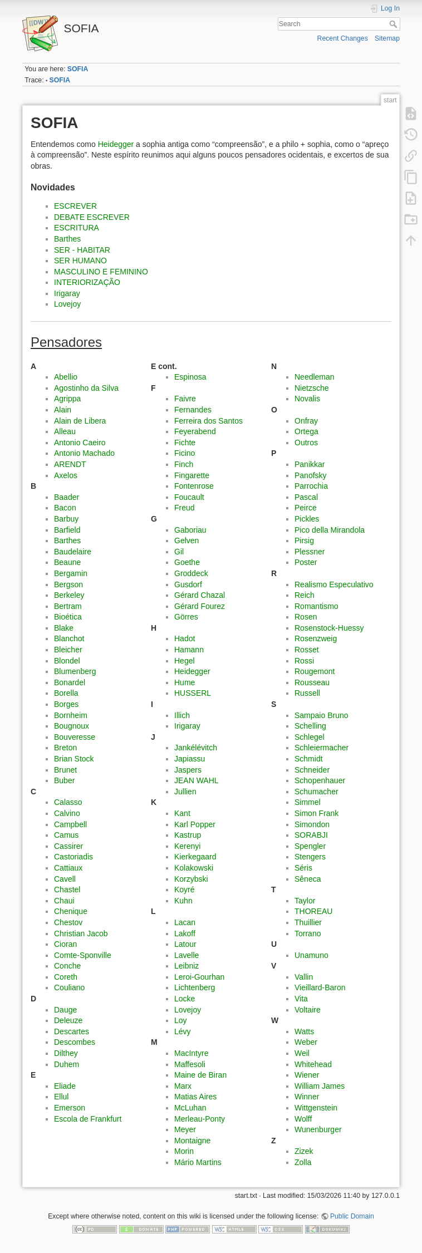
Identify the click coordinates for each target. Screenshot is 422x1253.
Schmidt (309, 758)
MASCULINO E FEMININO (101, 271)
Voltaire (308, 1009)
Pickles (307, 518)
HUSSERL (192, 693)
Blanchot (69, 638)
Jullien (185, 791)
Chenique (70, 911)
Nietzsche (311, 388)
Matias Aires (195, 1096)
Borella (66, 693)
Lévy (182, 1031)
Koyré (184, 889)
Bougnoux (71, 725)
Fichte (184, 442)
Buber (64, 780)
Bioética (68, 616)
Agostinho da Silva (86, 388)
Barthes (67, 238)
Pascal (306, 497)
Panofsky (311, 475)
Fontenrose (194, 485)
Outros (306, 442)
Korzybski (191, 878)
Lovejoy (67, 303)
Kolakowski (193, 867)
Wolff (303, 1118)
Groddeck (191, 573)
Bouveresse (74, 737)
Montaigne (192, 1140)
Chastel (67, 889)
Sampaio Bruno (322, 715)
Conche (67, 965)
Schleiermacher (322, 747)
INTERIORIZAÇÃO (87, 282)
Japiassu (189, 758)
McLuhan (190, 1107)
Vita (301, 998)
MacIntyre (191, 1053)
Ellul (61, 1096)
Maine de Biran (200, 1074)
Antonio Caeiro (80, 442)
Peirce (306, 507)
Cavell (65, 878)
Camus (66, 835)
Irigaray (67, 293)
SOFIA (77, 69)
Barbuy (66, 518)
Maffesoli (189, 1064)
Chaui (64, 900)
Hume (184, 682)
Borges (66, 704)
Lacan (184, 922)
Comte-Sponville (82, 955)
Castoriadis (73, 856)
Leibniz (186, 965)
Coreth (65, 976)
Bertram (68, 606)
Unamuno (311, 955)
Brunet (65, 769)
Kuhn (183, 900)
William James (320, 1086)
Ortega (306, 431)
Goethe (187, 562)
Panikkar (310, 464)
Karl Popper (194, 824)
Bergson (68, 584)
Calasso (68, 802)
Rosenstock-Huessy (329, 627)
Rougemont (315, 671)
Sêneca (308, 878)
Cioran (65, 944)
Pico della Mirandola (330, 529)
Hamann (189, 649)
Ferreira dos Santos (208, 420)
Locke (184, 998)
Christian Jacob (81, 933)
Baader (66, 497)
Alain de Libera (80, 420)
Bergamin (70, 573)
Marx (183, 1086)
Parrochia (311, 485)
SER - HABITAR (82, 249)
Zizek (304, 1151)
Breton (65, 747)
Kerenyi (187, 846)
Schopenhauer (320, 780)
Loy (180, 1020)
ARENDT (70, 464)
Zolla (303, 1162)
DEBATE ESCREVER (92, 217)
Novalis (307, 398)
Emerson (69, 1107)
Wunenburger (318, 1129)
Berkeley (69, 595)
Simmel (308, 802)
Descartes (71, 1031)
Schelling (310, 725)
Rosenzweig (316, 638)
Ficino (184, 453)
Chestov (68, 922)
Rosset (307, 649)
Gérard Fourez (199, 606)
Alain (62, 409)
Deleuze (68, 1020)
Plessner (310, 551)
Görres (186, 616)
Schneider (312, 769)
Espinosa (190, 376)
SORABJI (311, 835)
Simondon (312, 824)
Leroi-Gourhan (199, 976)
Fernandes (193, 409)
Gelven (186, 540)
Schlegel (310, 737)
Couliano (69, 987)
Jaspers (188, 769)
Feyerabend (195, 431)
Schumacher (316, 791)
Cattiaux (68, 867)
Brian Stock (74, 758)
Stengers (310, 856)
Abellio (65, 376)
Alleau (65, 431)
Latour (185, 944)
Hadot (184, 638)
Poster (306, 562)
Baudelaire (72, 551)
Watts (304, 1031)
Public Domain (352, 1216)
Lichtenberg (194, 987)
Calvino (67, 813)
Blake (63, 627)
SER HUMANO (80, 260)
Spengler (310, 846)
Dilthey (66, 1053)
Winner (307, 1096)
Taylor (305, 900)
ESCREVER (75, 206)
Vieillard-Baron (320, 987)
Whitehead (313, 1064)
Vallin (304, 976)
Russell (307, 693)
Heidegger (116, 144)
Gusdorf (188, 584)
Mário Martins (198, 1162)
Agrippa (67, 398)
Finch (183, 464)
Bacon (65, 507)
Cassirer (68, 846)
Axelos (65, 475)
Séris (303, 867)
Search (394, 24)
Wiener (307, 1074)
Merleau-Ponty (199, 1118)
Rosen (306, 616)
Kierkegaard (195, 856)
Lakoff (184, 933)
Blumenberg (75, 671)
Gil (179, 551)
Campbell (70, 824)
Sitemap (387, 38)
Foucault (189, 497)
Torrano (308, 933)
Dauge (65, 1009)
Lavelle (186, 955)
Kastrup (187, 835)
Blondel (67, 660)
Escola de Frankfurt (87, 1118)
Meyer (185, 1129)
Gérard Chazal (199, 595)
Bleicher (68, 649)
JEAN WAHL (196, 780)
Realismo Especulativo (334, 584)
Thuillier (308, 922)
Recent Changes (342, 38)
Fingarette (191, 475)
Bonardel (69, 682)
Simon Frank (316, 813)
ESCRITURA (76, 227)
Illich (182, 715)
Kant (182, 813)
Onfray (306, 420)
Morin (184, 1151)
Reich (305, 595)
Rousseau (312, 682)
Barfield (67, 529)
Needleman (315, 376)
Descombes (74, 1042)
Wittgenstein (316, 1107)
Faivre (185, 398)
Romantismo (316, 606)
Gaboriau (190, 529)
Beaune (67, 562)
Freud (184, 507)
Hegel (184, 660)
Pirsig (304, 540)
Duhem (66, 1064)
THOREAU (313, 911)
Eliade (65, 1086)
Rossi (304, 660)
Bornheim (70, 715)
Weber (306, 1042)
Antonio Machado (84, 453)
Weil (302, 1053)
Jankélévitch (195, 747)
